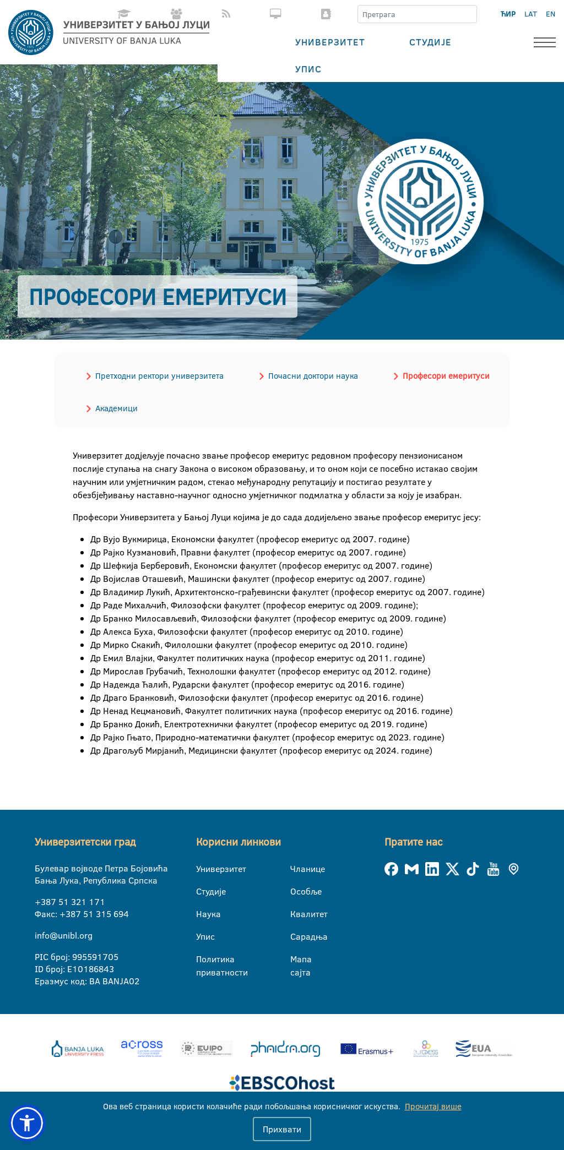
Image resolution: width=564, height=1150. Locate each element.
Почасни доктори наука (313, 375)
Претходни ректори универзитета (159, 375)
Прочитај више (433, 1106)
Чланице (297, 869)
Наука (203, 914)
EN (550, 13)
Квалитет (297, 914)
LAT (530, 13)
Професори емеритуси (446, 375)
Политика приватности (203, 959)
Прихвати (282, 1129)
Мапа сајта (297, 959)
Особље (297, 891)
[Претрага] (468, 14)
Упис (308, 68)
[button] (27, 1123)
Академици (116, 408)
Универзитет (330, 41)
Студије (430, 41)
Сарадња (297, 936)
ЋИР (508, 13)
